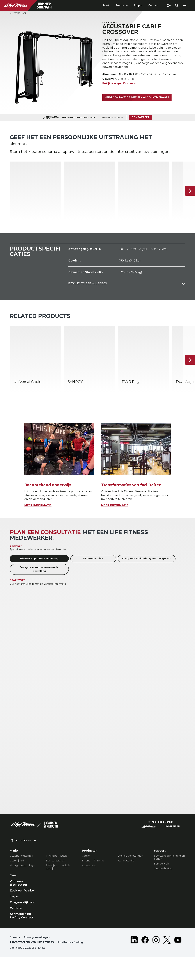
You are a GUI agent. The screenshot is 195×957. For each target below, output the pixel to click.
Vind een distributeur (18, 883)
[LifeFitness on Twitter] (167, 940)
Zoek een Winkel (22, 890)
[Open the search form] (177, 5)
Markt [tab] (107, 5)
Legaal (14, 896)
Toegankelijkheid (22, 902)
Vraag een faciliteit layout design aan (146, 558)
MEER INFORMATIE (37, 505)
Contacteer (140, 117)
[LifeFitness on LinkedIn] (134, 940)
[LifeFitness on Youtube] (178, 940)
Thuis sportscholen (57, 855)
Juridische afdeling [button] (70, 942)
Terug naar (18, 13)
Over (13, 875)
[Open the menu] (185, 5)
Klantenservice (93, 558)
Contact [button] (15, 937)
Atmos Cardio (126, 860)
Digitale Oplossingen (130, 855)
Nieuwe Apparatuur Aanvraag (39, 558)
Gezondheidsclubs (21, 855)
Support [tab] (138, 5)
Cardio (86, 855)
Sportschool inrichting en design (169, 857)
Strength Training (93, 860)
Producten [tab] (122, 5)
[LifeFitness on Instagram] (156, 940)
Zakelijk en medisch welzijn (58, 867)
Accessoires (89, 865)
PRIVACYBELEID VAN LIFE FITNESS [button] (32, 942)
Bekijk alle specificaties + (119, 83)
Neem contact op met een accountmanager (137, 97)
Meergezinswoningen (23, 865)
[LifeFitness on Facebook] (145, 940)
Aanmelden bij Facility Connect (21, 915)
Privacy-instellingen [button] (37, 937)
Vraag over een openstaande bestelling (39, 569)
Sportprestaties (55, 860)
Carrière (16, 908)
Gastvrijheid (17, 860)
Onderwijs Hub (163, 868)
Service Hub (161, 863)
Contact (153, 5)
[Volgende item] (190, 191)
